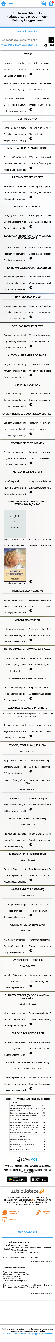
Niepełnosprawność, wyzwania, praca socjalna (25, 1144)
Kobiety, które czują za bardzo (20, 1149)
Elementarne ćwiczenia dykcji (20, 1139)
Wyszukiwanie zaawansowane (15, 45)
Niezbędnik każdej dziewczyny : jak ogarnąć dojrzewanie (29, 1122)
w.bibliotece (26, 1200)
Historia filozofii (15, 1111)
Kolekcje (33, 45)
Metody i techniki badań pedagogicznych (23, 1115)
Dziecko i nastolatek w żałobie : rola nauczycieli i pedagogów (30, 1147)
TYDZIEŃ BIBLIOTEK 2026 (16, 1242)
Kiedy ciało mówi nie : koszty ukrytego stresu (25, 1130)
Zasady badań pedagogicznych (20, 1106)
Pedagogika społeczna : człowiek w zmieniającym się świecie (30, 1108)
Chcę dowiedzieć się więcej (14, 1334)
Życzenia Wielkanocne (14, 1268)
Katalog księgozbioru (27, 31)
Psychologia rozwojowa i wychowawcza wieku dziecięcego (29, 1113)
